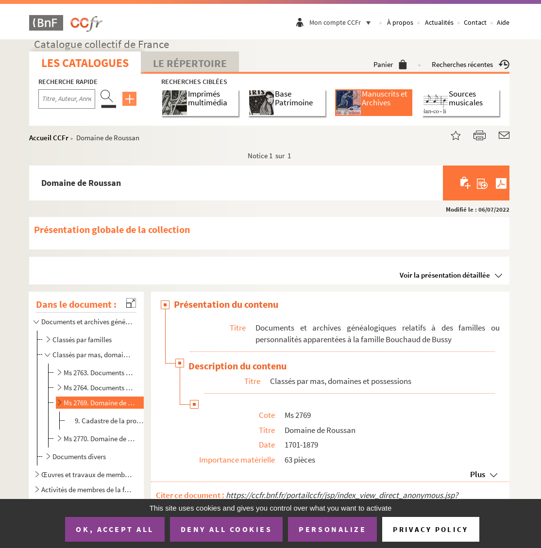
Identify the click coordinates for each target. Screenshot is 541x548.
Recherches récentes (470, 64)
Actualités (439, 22)
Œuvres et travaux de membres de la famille (87, 474)
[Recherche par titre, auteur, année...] (66, 99)
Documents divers (79, 456)
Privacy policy (430, 529)
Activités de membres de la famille (87, 489)
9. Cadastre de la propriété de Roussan (109, 420)
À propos (400, 22)
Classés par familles (82, 339)
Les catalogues (85, 62)
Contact (475, 22)
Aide (503, 22)
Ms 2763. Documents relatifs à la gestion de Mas (99, 372)
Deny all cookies (226, 529)
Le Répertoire (190, 63)
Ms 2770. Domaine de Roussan (99, 438)
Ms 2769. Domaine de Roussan (99, 402)
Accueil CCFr (48, 137)
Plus (477, 474)
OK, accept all (114, 529)
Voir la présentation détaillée (445, 275)
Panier (390, 64)
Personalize (332, 529)
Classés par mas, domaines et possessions (93, 354)
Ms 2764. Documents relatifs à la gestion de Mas (99, 387)
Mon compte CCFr (342, 22)
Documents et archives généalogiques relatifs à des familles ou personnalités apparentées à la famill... (87, 321)
